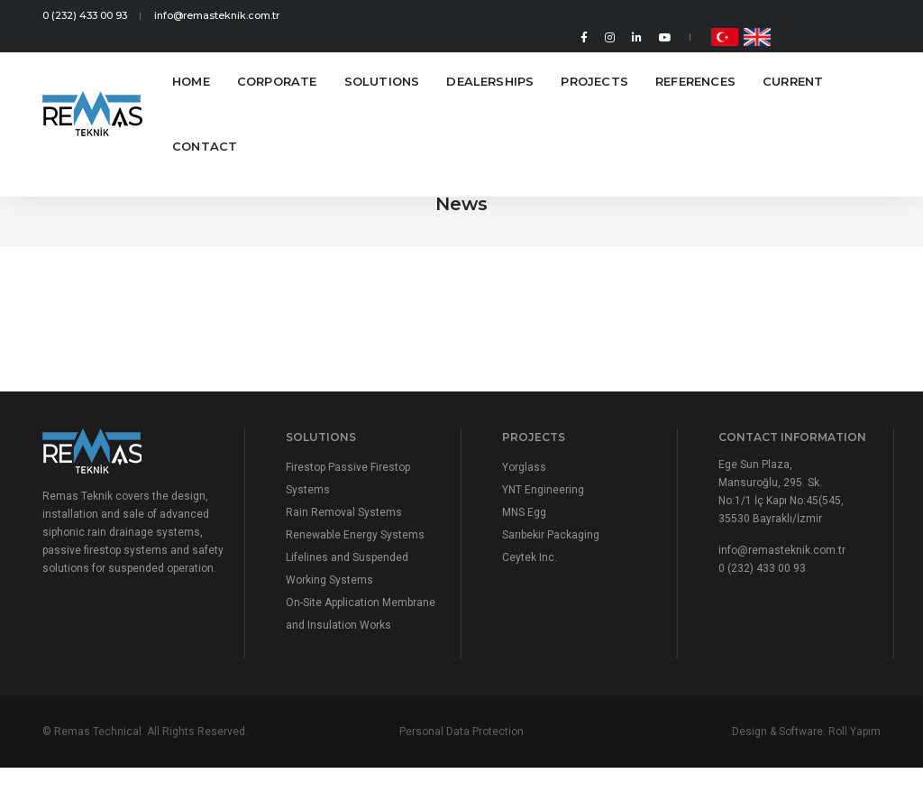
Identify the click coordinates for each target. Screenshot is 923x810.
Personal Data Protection (461, 731)
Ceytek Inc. (529, 557)
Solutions (382, 63)
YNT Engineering (543, 489)
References (695, 63)
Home (191, 63)
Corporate (277, 63)
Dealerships (490, 63)
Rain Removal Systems (344, 512)
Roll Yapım (854, 731)
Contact (204, 128)
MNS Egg (524, 512)
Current (793, 63)
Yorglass (524, 467)
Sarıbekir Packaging (550, 535)
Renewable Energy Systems (355, 535)
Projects (594, 63)
